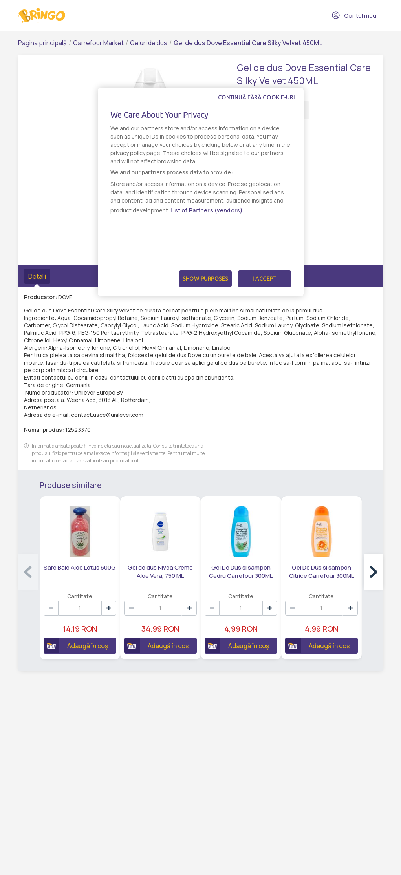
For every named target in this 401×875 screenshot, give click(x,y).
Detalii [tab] (37, 276)
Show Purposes (205, 279)
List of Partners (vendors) (206, 210)
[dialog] (201, 192)
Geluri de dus (148, 42)
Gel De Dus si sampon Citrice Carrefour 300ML (325, 572)
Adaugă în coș (76, 646)
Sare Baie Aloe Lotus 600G (80, 568)
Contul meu (353, 15)
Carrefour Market (98, 42)
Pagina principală (42, 42)
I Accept (264, 279)
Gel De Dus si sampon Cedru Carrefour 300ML (243, 572)
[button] (373, 572)
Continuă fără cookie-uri (256, 97)
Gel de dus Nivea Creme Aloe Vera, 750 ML (161, 572)
